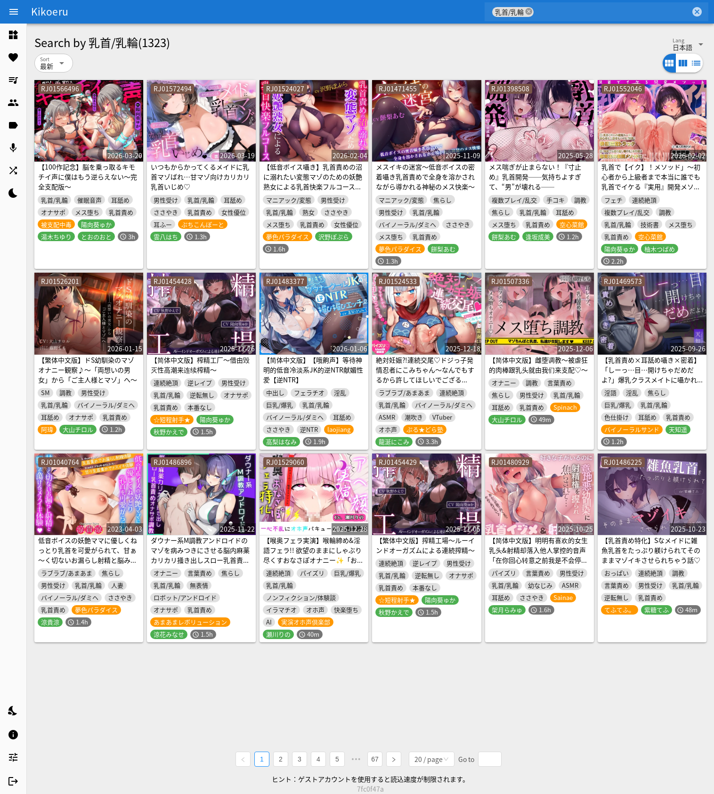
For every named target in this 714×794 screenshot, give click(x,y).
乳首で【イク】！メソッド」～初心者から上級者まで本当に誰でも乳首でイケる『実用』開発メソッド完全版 (650, 181)
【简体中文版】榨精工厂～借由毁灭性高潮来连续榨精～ (200, 364)
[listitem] (13, 35)
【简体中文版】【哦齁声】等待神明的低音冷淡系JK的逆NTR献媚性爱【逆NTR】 (313, 369)
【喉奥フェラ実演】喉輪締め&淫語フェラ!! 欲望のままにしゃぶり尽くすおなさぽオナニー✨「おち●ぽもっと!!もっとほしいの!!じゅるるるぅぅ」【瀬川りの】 (313, 559)
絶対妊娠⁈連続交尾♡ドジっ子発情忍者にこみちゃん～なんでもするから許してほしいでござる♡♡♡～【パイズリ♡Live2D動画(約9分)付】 (426, 379)
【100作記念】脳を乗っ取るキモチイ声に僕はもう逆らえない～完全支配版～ (87, 176)
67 (375, 759)
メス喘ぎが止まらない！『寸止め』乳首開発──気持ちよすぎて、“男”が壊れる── (535, 176)
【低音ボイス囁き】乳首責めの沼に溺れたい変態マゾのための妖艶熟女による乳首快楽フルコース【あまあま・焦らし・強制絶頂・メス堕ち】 (312, 186)
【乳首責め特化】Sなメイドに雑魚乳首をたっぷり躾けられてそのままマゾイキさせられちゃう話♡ (650, 550)
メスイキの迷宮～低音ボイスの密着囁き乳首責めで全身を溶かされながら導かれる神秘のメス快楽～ (425, 176)
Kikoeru (49, 11)
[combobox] (612, 11)
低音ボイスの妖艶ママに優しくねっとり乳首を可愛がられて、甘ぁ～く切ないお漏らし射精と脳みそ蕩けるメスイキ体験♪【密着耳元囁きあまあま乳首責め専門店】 (87, 559)
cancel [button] (529, 12)
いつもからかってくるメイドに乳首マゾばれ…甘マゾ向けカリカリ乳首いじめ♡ (200, 176)
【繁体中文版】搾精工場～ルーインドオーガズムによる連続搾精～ (425, 545)
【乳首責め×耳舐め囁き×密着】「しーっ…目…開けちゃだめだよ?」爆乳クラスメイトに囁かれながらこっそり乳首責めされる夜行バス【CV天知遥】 (650, 379)
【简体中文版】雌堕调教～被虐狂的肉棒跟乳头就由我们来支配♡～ (538, 364)
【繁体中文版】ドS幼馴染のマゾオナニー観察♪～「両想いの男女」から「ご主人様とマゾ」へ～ (87, 369)
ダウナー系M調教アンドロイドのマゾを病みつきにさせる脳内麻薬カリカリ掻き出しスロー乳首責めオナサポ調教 (200, 555)
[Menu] (14, 12)
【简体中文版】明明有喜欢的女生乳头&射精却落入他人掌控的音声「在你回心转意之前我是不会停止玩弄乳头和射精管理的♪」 (538, 555)
